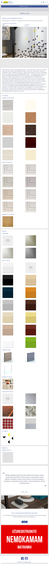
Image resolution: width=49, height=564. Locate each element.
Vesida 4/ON (27, 24)
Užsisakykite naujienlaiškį (24, 562)
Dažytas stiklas (5, 26)
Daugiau (24, 522)
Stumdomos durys (24, 6)
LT (47, 2)
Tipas (3, 24)
